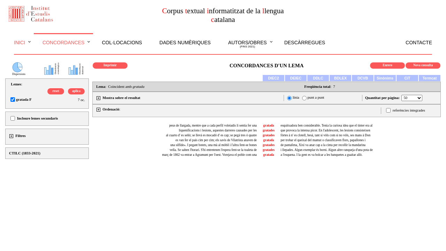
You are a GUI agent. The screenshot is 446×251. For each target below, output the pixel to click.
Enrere (387, 65)
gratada (268, 125)
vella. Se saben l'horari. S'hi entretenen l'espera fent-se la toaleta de (213, 150)
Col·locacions (122, 42)
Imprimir (110, 65)
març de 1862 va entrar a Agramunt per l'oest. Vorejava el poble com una (209, 155)
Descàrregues (304, 42)
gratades (269, 130)
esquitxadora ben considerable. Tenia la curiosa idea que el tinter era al (326, 125)
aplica (76, 91)
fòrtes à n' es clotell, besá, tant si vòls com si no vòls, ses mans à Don (325, 135)
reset (56, 91)
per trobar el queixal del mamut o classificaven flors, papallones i (323, 140)
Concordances (64, 42)
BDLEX (340, 78)
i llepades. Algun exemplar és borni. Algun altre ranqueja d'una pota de (326, 150)
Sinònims (385, 78)
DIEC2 (273, 78)
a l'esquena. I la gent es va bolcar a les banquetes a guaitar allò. (321, 155)
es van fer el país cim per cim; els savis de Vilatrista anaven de (216, 140)
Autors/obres (247, 44)
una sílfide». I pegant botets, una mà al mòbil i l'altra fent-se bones (213, 145)
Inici (19, 42)
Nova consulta (423, 65)
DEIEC (296, 78)
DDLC (318, 78)
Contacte (419, 42)
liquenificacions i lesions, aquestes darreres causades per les (218, 130)
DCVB (362, 78)
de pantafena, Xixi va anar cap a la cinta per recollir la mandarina (323, 145)
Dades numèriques (185, 42)
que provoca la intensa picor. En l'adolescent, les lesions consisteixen (325, 130)
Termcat (430, 78)
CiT (407, 78)
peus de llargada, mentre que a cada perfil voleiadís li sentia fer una (213, 125)
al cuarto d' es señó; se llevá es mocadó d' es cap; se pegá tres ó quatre (211, 135)
